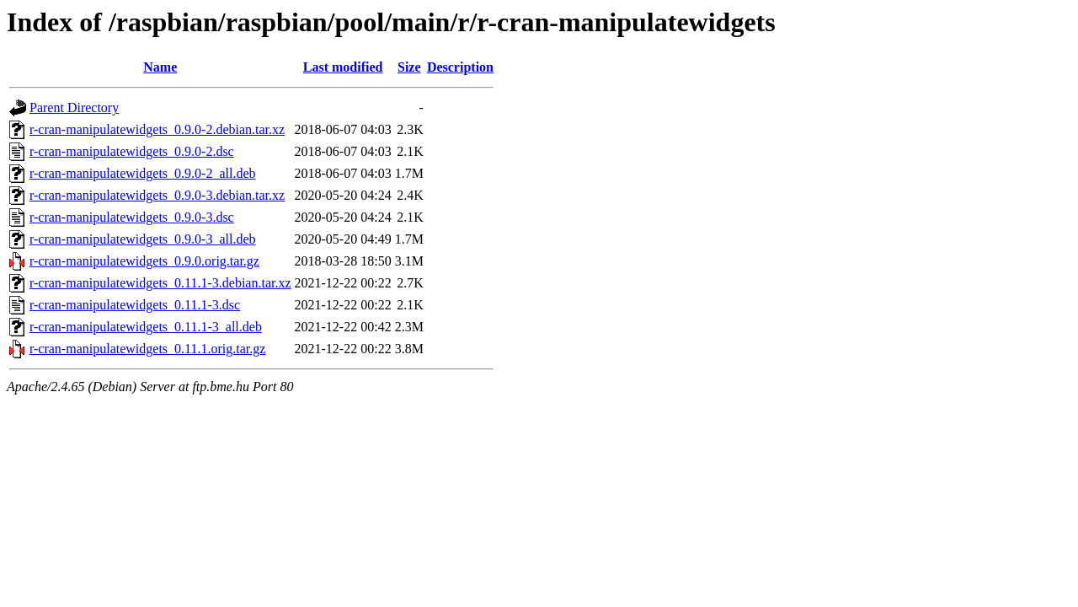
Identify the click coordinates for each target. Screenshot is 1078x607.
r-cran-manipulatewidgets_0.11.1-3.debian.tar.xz (160, 283)
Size (409, 67)
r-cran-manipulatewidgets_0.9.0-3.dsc (131, 217)
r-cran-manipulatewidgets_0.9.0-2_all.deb (142, 173)
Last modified (343, 67)
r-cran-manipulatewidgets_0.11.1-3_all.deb (145, 327)
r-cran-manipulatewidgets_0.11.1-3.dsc (134, 305)
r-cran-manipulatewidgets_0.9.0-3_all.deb (142, 239)
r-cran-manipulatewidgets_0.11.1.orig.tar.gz (147, 348)
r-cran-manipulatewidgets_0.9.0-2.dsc (131, 151)
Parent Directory (74, 107)
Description (460, 67)
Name (160, 67)
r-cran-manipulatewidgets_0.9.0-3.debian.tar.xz (157, 195)
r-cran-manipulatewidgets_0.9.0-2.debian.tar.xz (157, 129)
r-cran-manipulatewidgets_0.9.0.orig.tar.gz (144, 261)
